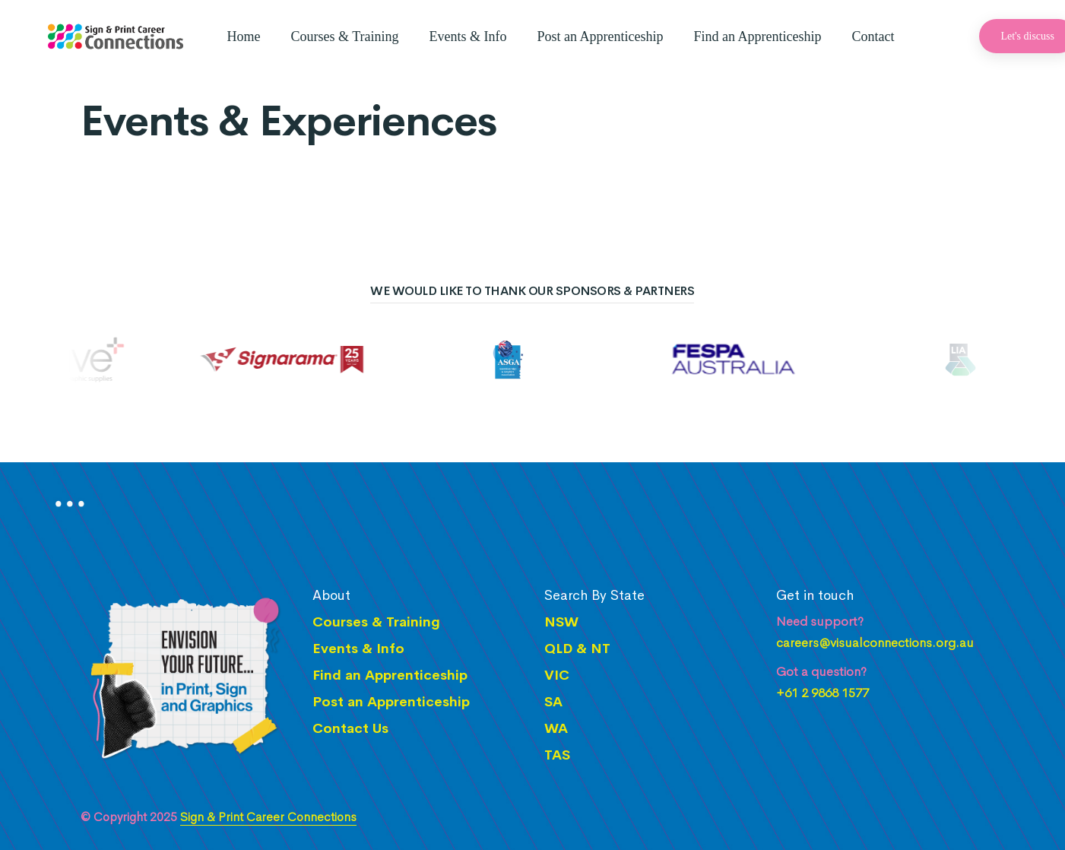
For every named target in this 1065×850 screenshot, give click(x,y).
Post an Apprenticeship (600, 36)
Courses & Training (345, 36)
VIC (556, 675)
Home (244, 36)
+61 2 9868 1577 (822, 693)
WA (556, 728)
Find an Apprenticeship (758, 36)
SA (553, 701)
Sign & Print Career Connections (268, 817)
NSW (561, 622)
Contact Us (350, 728)
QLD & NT (577, 648)
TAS (557, 755)
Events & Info (468, 36)
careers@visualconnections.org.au (875, 643)
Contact (872, 36)
